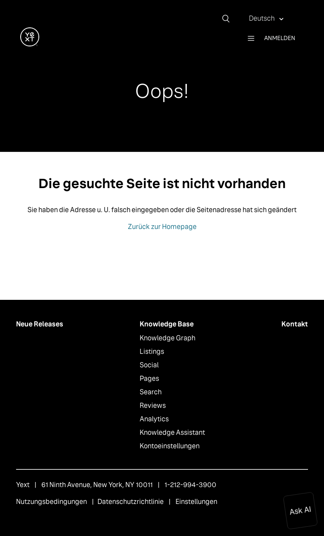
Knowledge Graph (167, 338)
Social (149, 365)
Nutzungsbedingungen (51, 501)
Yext (23, 484)
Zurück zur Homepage (162, 226)
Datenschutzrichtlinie (130, 501)
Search (151, 392)
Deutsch (262, 18)
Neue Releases (39, 324)
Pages (149, 378)
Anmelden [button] (279, 38)
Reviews (153, 405)
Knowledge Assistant (172, 432)
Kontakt (294, 324)
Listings (152, 351)
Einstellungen (196, 501)
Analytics (154, 419)
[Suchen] (229, 18)
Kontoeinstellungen (170, 446)
